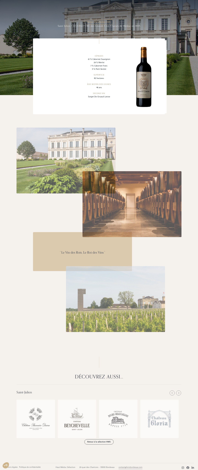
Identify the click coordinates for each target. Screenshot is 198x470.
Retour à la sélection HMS (99, 22)
